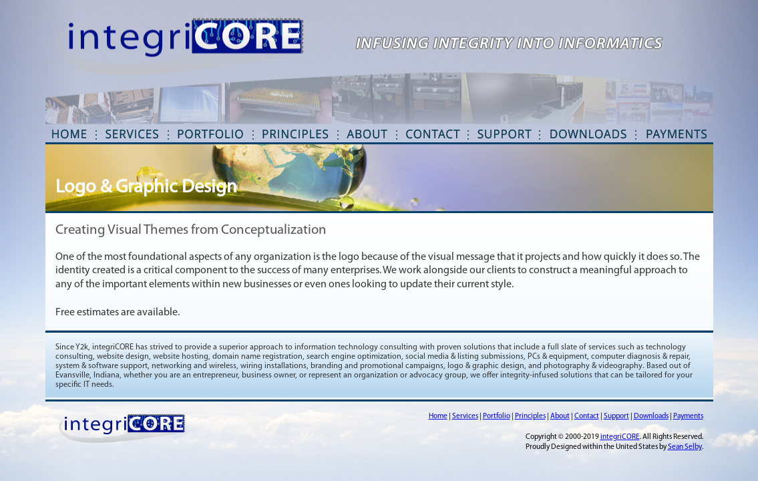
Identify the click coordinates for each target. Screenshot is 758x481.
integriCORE (620, 437)
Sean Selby (685, 447)
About (560, 416)
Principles (530, 416)
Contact (586, 416)
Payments (688, 416)
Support (616, 416)
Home (438, 416)
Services (465, 416)
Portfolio (496, 416)
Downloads (651, 416)
